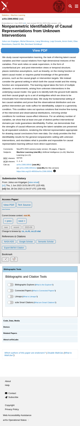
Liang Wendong (42, 41)
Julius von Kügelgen (10, 41)
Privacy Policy (12, 409)
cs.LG (33, 231)
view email (34, 182)
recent (16, 227)
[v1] (4, 185)
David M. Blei (18, 44)
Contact (12, 393)
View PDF (40, 50)
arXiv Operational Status (16, 420)
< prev (8, 220)
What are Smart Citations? (45, 302)
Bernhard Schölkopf (33, 44)
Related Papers (10, 333)
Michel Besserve (27, 41)
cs (23, 231)
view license (6, 209)
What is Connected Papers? (43, 291)
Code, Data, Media (11, 321)
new (6, 227)
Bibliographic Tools (12, 269)
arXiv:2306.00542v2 (28, 168)
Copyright (10, 405)
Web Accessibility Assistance (17, 415)
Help (7, 385)
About (8, 381)
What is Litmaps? (30, 297)
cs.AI (27, 231)
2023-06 (28, 227)
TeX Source (24, 204)
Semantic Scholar (46, 242)
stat (39, 231)
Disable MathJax (55, 353)
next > (21, 220)
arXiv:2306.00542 (24, 164)
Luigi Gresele (55, 41)
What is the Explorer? (44, 285)
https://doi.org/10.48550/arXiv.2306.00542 (34, 171)
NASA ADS (9, 242)
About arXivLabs (10, 340)
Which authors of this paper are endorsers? (25, 353)
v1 (25, 23)
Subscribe (13, 397)
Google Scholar (26, 242)
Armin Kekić (67, 41)
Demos (6, 327)
